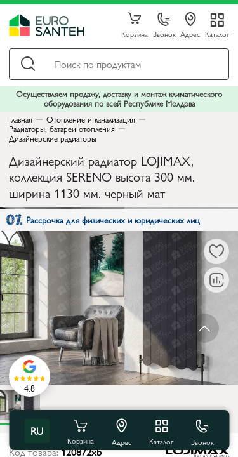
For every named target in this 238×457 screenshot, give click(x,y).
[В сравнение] (216, 280)
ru (36, 430)
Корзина (134, 25)
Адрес (190, 25)
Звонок (164, 26)
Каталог (217, 33)
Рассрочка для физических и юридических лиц (103, 219)
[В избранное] (216, 251)
